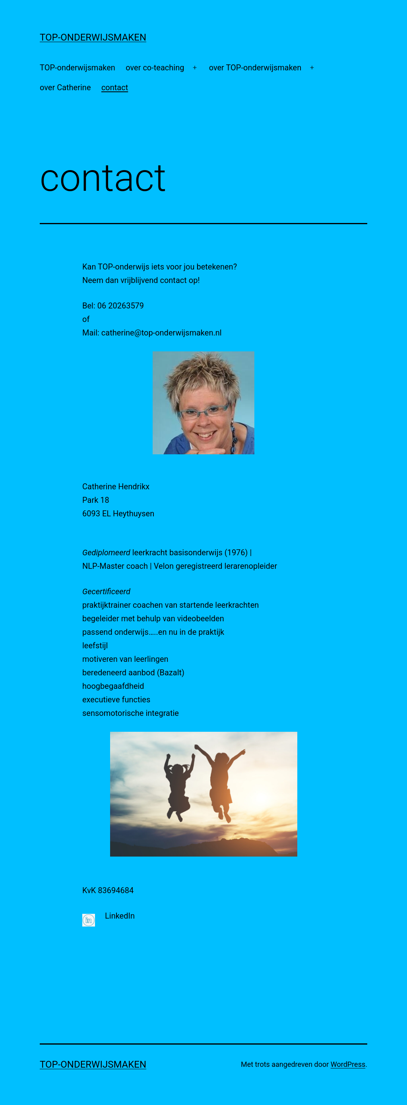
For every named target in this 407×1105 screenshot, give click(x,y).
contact (114, 87)
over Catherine (65, 87)
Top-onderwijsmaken (93, 37)
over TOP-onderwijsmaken (255, 67)
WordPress (348, 1064)
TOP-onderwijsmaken (77, 67)
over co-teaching (155, 67)
